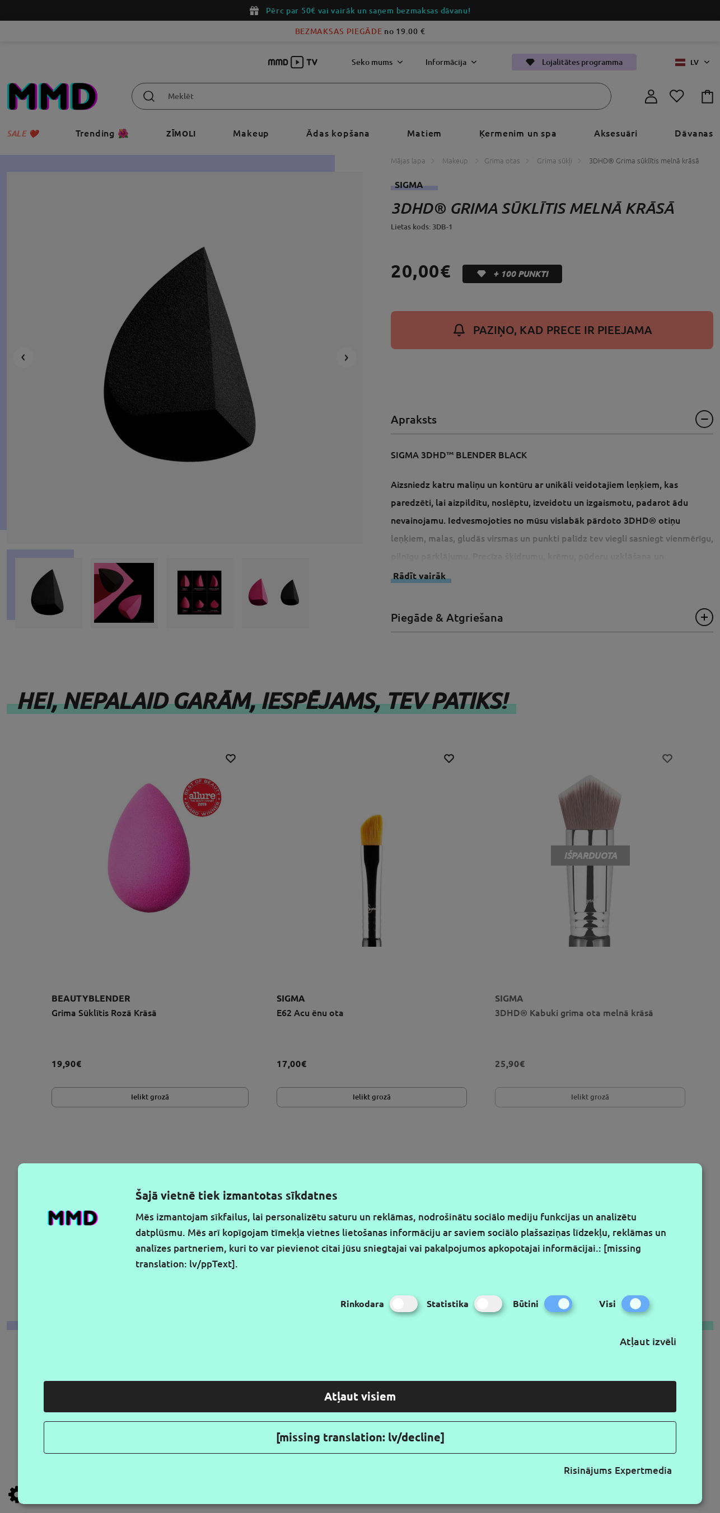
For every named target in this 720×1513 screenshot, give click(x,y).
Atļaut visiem (360, 1396)
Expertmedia (643, 1470)
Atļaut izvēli (648, 1341)
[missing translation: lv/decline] (360, 1437)
